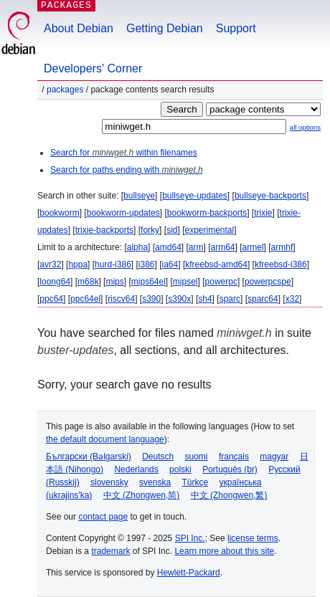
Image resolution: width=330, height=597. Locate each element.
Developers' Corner (93, 68)
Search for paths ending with (126, 170)
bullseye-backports (270, 196)
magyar (274, 457)
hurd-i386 (113, 264)
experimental (209, 230)
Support (236, 28)
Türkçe (195, 482)
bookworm (59, 213)
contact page (103, 517)
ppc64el (85, 299)
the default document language (105, 439)
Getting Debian (164, 28)
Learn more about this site (224, 551)
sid (171, 230)
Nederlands (136, 469)
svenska (155, 482)
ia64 (170, 264)
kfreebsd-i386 (281, 264)
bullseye (139, 196)
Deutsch (158, 457)
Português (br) (230, 469)
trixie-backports (104, 230)
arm (196, 247)
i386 (146, 264)
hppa (78, 264)
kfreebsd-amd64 (216, 264)
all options (305, 127)
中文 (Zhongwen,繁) (229, 495)
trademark (110, 551)
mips (114, 282)
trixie (263, 213)
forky (150, 230)
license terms (252, 538)
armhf (282, 247)
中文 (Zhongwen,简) (141, 495)
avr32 (50, 264)
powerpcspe (268, 282)
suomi (196, 457)
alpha (137, 247)
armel (253, 247)
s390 (151, 299)
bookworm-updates (123, 213)
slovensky (109, 482)
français (234, 457)
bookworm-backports (207, 213)
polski (180, 469)
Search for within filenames (123, 153)
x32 (292, 299)
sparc (230, 299)
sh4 (205, 299)
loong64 (54, 282)
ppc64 (51, 299)
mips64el (148, 282)
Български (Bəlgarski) (88, 457)
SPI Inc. (190, 538)
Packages (65, 90)
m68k (87, 282)
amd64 (168, 247)
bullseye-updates (194, 196)
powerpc (221, 282)
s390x (179, 299)
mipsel (185, 282)
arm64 (223, 247)
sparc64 (263, 299)
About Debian (78, 28)
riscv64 (121, 299)
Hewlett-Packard (188, 573)
